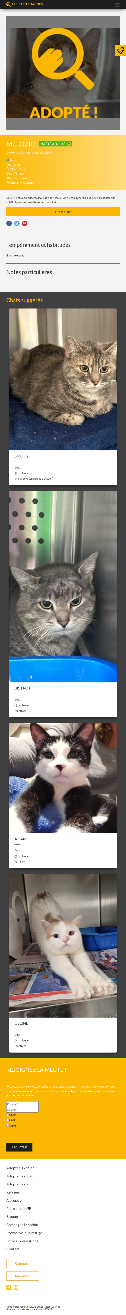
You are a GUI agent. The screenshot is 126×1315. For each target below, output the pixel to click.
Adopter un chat (19, 1176)
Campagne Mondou (22, 1224)
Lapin (12, 1125)
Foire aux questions (22, 1241)
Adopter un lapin (20, 1184)
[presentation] (33, 1136)
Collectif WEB (44, 1309)
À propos (13, 1200)
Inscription (22, 1276)
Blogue (12, 1216)
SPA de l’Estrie (25, 182)
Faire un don (18, 1208)
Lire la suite (63, 212)
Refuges (13, 1192)
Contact (13, 1249)
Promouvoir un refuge (24, 1233)
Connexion (22, 1263)
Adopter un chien (20, 1168)
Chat (12, 1120)
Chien (12, 1114)
